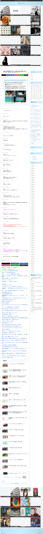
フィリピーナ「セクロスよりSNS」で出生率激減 (36, 283)
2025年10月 (33, 177)
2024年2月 (32, 212)
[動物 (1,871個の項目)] (34, 94)
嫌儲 (2, 260)
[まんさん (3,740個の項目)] (40, 88)
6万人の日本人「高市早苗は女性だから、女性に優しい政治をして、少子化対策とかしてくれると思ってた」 (36, 126)
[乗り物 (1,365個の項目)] (38, 98)
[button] (26, 75)
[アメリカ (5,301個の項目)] (35, 87)
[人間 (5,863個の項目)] (41, 86)
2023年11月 (33, 217)
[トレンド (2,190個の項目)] (37, 93)
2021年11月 (33, 259)
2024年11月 (33, 196)
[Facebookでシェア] (8, 75)
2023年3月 (32, 231)
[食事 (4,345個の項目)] (34, 88)
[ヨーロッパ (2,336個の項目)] (40, 92)
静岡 (8, 260)
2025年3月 (32, 189)
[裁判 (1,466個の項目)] (34, 97)
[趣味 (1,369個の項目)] (36, 98)
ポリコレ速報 (34, 158)
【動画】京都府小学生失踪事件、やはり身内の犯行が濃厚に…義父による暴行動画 (36, 131)
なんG (32, 76)
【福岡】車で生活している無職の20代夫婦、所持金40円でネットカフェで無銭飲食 (36, 278)
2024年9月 (32, 200)
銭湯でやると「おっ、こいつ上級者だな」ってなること (36, 296)
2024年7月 (32, 203)
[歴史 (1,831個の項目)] (36, 94)
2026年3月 (32, 168)
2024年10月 (33, 198)
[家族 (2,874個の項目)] (32, 91)
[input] (36, 69)
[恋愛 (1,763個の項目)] (41, 94)
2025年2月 (32, 191)
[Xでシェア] (4, 75)
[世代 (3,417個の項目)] (39, 89)
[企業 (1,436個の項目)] (41, 97)
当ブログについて (40, 531)
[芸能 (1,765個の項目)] (38, 94)
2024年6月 (32, 205)
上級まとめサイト (35, 159)
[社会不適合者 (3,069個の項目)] (40, 90)
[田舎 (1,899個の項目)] (32, 94)
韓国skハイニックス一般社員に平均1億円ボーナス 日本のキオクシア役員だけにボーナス (36, 291)
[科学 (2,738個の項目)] (34, 91)
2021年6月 (32, 268)
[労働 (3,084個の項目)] (37, 90)
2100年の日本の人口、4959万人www (36, 299)
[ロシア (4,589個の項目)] (40, 87)
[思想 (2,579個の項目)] (35, 92)
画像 (4, 260)
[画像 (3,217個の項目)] (41, 89)
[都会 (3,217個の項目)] (32, 90)
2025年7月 (32, 182)
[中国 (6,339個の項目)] (36, 86)
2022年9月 (32, 242)
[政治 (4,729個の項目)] (38, 87)
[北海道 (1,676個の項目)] (34, 96)
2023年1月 (32, 235)
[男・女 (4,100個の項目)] (37, 88)
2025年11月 (33, 175)
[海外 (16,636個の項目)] (36, 84)
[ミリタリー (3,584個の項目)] (35, 89)
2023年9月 (32, 221)
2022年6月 (32, 247)
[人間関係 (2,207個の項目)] (34, 93)
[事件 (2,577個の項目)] (37, 92)
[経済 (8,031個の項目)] (41, 84)
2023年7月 (32, 224)
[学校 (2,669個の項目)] (40, 91)
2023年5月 (32, 228)
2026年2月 (32, 170)
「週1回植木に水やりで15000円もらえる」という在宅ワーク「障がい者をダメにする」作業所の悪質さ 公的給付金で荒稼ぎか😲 (36, 309)
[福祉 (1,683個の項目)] (32, 96)
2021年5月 (32, 270)
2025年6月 (32, 184)
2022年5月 (32, 249)
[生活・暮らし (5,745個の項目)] (32, 87)
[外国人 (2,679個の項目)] (37, 91)
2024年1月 (32, 214)
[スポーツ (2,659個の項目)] (32, 92)
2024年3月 (32, 210)
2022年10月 (33, 240)
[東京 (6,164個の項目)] (39, 86)
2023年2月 (32, 233)
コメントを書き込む (14, 483)
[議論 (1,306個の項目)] (32, 99)
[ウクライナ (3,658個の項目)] (32, 89)
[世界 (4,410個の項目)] (32, 88)
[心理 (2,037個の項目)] (41, 93)
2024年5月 (32, 207)
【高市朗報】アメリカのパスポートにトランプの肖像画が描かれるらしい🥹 (36, 106)
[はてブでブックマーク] (12, 75)
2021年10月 (33, 261)
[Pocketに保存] (17, 75)
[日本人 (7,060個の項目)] (34, 86)
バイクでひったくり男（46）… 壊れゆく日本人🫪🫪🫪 (36, 287)
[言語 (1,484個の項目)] (32, 97)
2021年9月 (32, 263)
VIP (31, 74)
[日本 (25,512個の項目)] (34, 84)
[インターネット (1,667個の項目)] (38, 96)
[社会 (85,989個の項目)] (32, 84)
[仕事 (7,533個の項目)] (32, 86)
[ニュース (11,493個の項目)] (38, 84)
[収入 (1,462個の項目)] (36, 97)
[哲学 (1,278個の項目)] (36, 99)
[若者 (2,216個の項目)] (32, 93)
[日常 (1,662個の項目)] (41, 96)
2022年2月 (32, 254)
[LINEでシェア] (21, 75)
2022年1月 (32, 256)
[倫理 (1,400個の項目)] (34, 98)
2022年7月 (32, 245)
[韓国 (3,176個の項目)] (34, 90)
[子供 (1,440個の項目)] (38, 97)
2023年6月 (32, 226)
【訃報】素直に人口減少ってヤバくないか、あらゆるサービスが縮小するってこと (36, 139)
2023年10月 (33, 219)
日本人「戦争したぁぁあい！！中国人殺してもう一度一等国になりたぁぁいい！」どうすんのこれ (36, 110)
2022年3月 (32, 252)
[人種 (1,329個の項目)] (41, 98)
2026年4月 (32, 166)
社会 (6, 260)
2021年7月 (32, 266)
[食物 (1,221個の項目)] (40, 99)
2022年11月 (33, 238)
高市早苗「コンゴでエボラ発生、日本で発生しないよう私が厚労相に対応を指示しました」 (36, 303)
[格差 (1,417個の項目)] (32, 98)
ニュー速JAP (34, 157)
